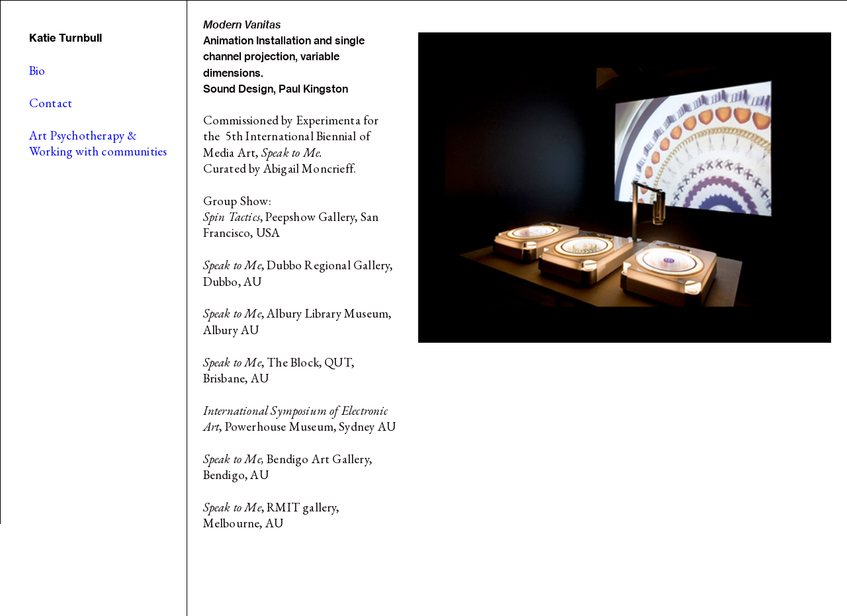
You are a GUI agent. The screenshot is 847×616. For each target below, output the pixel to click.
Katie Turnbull (65, 37)
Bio (37, 70)
